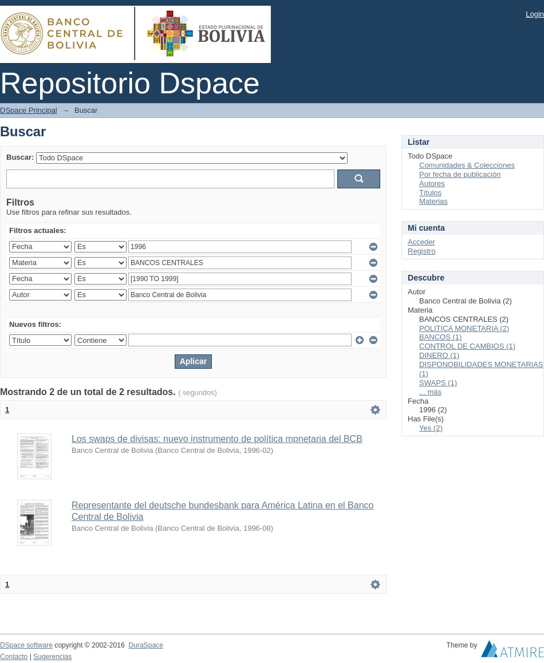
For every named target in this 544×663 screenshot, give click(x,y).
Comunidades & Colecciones (467, 165)
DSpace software (26, 645)
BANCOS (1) (440, 337)
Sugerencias (52, 657)
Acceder (421, 242)
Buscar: (20, 157)
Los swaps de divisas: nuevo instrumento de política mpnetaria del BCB (217, 439)
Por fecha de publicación (459, 174)
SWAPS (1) (438, 382)
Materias (433, 201)
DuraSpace (145, 645)
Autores (432, 183)
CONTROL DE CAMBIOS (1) (467, 346)
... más (430, 392)
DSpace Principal (28, 110)
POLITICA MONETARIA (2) (464, 328)
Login (535, 14)
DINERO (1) (439, 355)
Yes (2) (431, 428)
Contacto (13, 657)
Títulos (430, 192)
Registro (421, 251)
